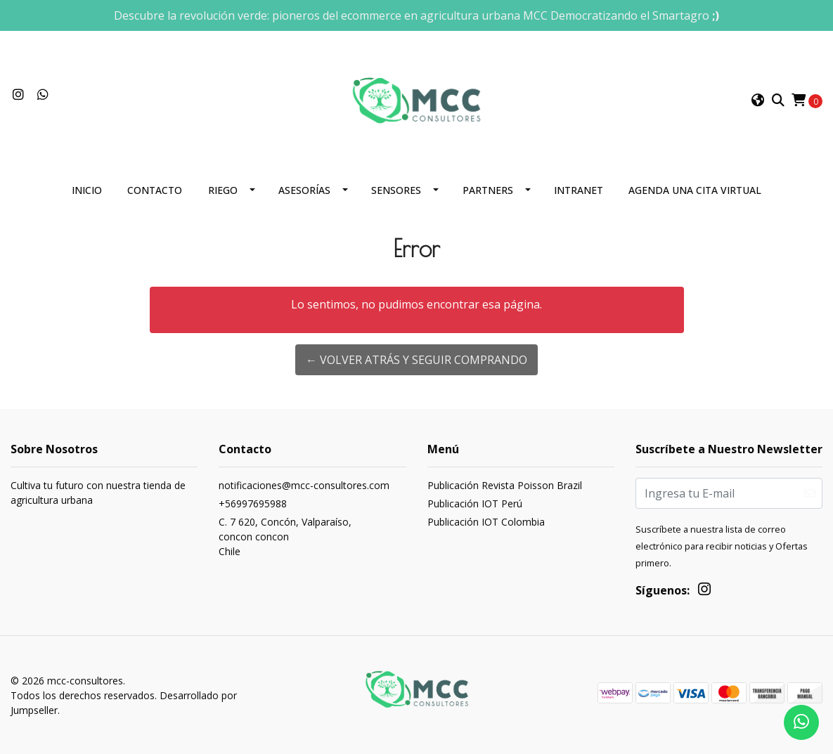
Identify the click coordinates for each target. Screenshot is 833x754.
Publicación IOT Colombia (486, 521)
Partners (488, 190)
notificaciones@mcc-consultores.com (304, 485)
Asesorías (304, 190)
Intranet (578, 190)
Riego (223, 190)
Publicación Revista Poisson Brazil (504, 485)
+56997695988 (253, 503)
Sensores (396, 190)
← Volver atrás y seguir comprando (416, 360)
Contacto (154, 190)
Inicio (87, 190)
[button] (758, 100)
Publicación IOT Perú (474, 503)
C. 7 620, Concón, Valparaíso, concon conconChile (285, 536)
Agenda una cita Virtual (694, 190)
